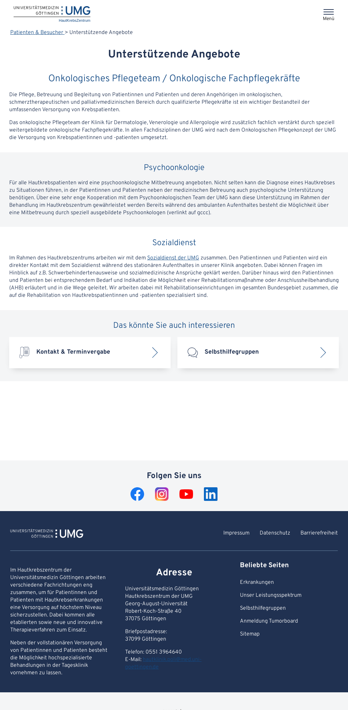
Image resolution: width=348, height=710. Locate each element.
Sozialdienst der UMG (173, 258)
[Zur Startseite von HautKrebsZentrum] (46, 534)
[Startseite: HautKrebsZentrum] (52, 14)
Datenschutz (275, 533)
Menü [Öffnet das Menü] (328, 19)
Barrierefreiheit (319, 533)
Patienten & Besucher (37, 32)
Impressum (236, 533)
